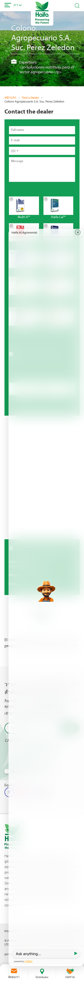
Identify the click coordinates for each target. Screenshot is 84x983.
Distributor (42, 977)
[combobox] (14, 151)
